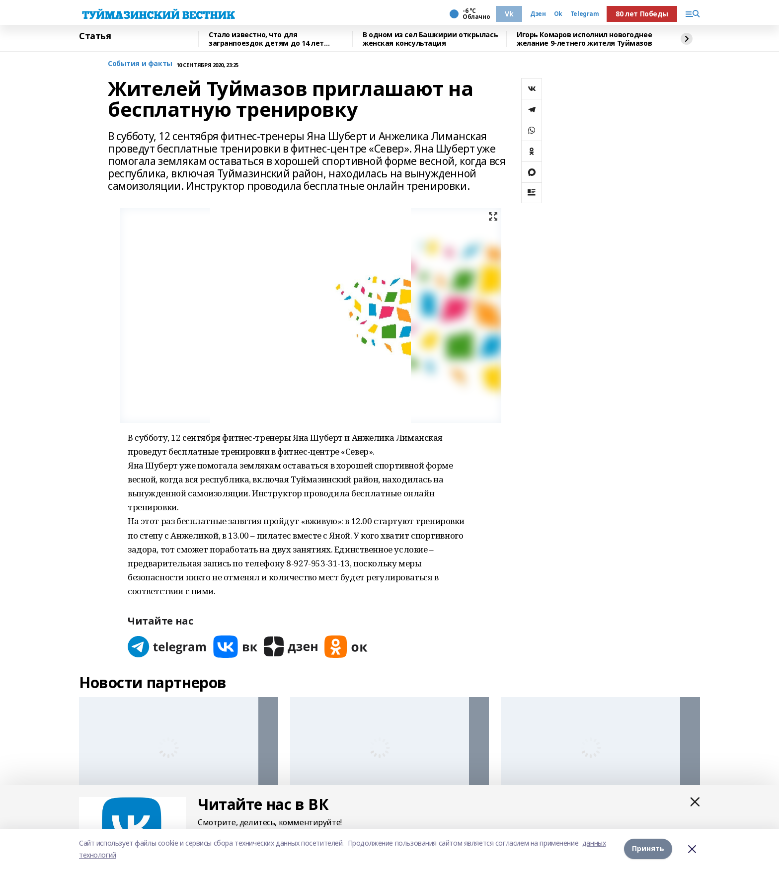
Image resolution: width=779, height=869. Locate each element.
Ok (558, 14)
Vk (509, 13)
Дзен (537, 14)
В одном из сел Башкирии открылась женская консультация (430, 39)
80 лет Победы (642, 13)
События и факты (140, 64)
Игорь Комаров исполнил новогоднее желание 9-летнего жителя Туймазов (584, 39)
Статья (95, 36)
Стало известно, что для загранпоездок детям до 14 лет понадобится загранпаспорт (266, 39)
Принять (648, 849)
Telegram (584, 14)
